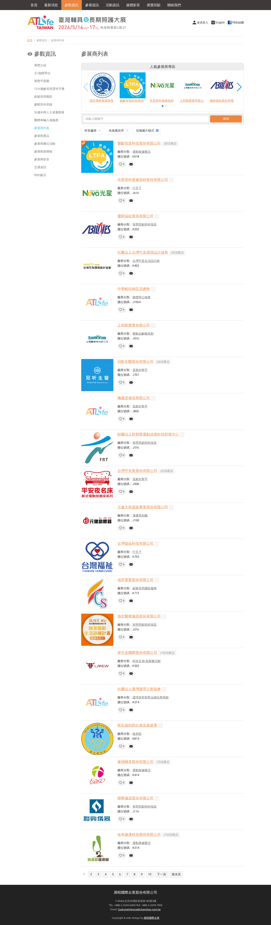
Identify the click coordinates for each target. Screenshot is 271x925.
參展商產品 (41, 136)
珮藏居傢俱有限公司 (133, 398)
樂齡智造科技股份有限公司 (139, 143)
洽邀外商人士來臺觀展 (49, 112)
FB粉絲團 (238, 22)
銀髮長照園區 (43, 96)
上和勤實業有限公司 (133, 325)
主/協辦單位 (42, 73)
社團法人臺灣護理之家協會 (139, 689)
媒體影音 (133, 5)
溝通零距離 (140, 515)
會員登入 (202, 22)
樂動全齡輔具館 (143, 333)
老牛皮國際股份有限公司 (137, 652)
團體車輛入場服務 (46, 120)
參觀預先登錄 (43, 104)
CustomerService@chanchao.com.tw (139, 909)
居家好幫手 (140, 370)
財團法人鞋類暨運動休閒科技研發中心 (148, 434)
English (220, 22)
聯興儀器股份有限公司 (135, 798)
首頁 (34, 5)
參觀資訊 (71, 5)
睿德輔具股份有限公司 (135, 762)
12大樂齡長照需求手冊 (49, 89)
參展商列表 (41, 128)
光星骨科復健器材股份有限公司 (142, 179)
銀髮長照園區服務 (144, 588)
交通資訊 (40, 167)
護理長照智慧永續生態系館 (150, 697)
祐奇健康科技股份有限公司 (139, 834)
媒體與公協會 (141, 297)
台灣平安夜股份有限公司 (137, 471)
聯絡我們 (174, 5)
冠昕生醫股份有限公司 (135, 361)
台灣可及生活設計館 (146, 261)
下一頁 (161, 874)
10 (149, 874)
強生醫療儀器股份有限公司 (139, 616)
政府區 (137, 734)
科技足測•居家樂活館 (146, 661)
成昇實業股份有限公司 (135, 580)
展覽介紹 (40, 65)
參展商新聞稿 (43, 151)
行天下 (137, 188)
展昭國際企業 (151, 917)
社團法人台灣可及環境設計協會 (142, 252)
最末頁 (176, 874)
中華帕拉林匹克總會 (133, 289)
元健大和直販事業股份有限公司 (142, 507)
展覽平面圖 (41, 81)
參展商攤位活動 (44, 144)
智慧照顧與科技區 (144, 224)
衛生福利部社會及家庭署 (137, 725)
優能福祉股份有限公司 (135, 216)
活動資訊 (112, 5)
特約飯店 (40, 175)
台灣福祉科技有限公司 (135, 543)
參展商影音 (41, 159)
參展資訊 (92, 5)
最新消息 (51, 5)
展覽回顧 (153, 5)
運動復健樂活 (141, 152)
